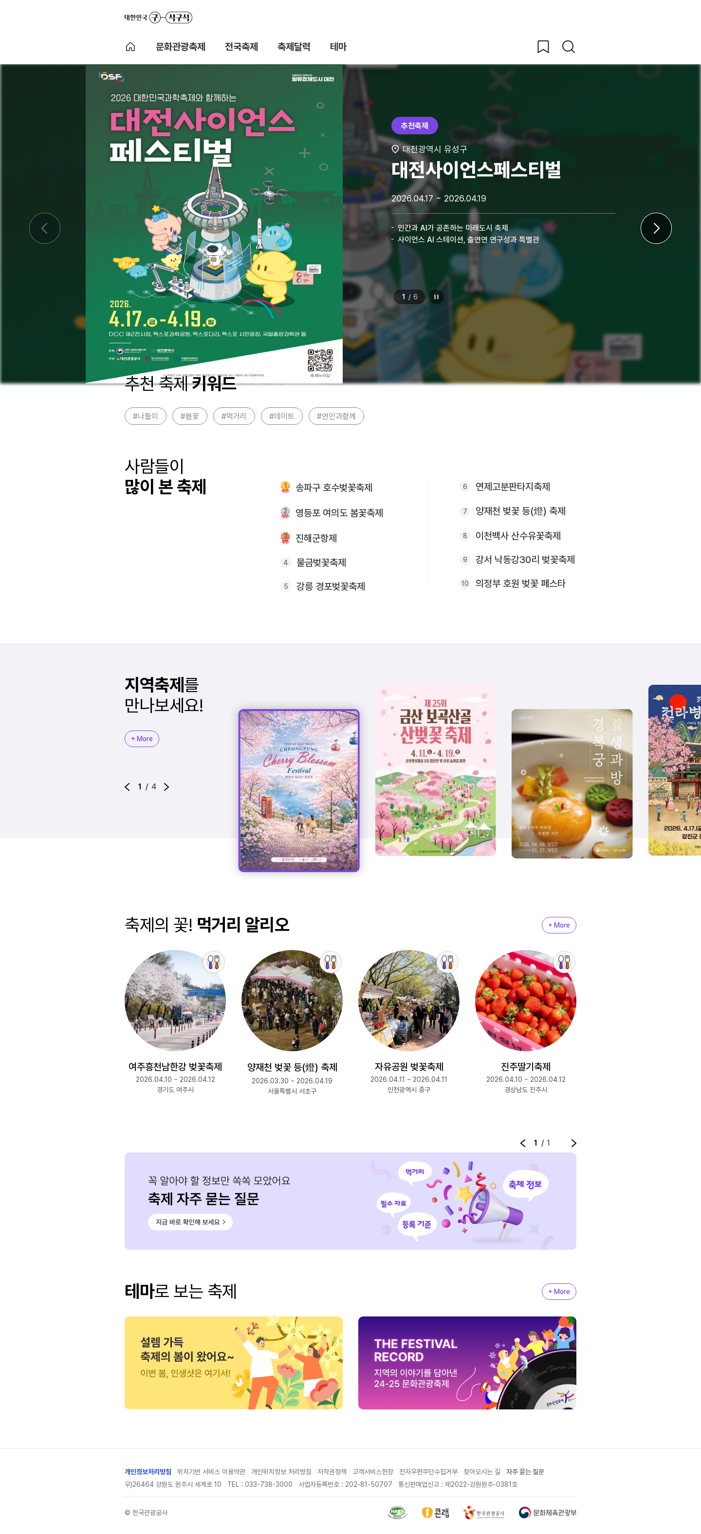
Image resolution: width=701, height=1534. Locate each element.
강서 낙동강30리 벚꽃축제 (525, 560)
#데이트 (282, 416)
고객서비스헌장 (372, 1472)
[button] (127, 787)
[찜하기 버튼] (543, 47)
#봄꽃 (190, 416)
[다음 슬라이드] (656, 228)
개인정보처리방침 (148, 1472)
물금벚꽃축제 (321, 562)
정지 (436, 297)
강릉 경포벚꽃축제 (330, 586)
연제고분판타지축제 (513, 487)
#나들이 (145, 416)
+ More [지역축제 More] (142, 739)
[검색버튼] (568, 47)
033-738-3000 (269, 1484)
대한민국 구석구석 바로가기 (158, 17)
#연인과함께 (336, 416)
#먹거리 (234, 416)
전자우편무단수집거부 (428, 1472)
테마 (338, 47)
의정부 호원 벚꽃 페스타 (521, 583)
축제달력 (294, 47)
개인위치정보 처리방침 (281, 1472)
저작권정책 (332, 1472)
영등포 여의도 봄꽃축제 (339, 513)
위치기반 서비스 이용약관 (211, 1472)
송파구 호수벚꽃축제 (333, 487)
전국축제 (241, 47)
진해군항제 (316, 538)
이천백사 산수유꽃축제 (518, 536)
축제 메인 (130, 47)
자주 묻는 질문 (525, 1472)
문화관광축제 (180, 47)
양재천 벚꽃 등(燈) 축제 (521, 511)
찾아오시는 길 (481, 1472)
